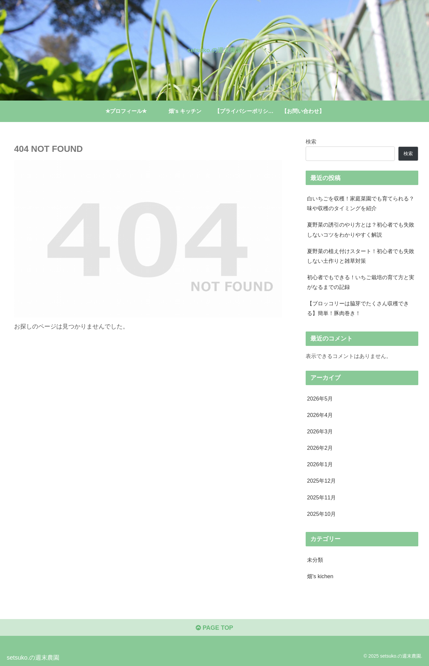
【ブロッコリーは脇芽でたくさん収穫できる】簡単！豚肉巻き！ (358, 308)
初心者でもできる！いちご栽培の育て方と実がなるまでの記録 (360, 282)
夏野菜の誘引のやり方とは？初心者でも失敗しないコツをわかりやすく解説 (360, 229)
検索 (311, 141)
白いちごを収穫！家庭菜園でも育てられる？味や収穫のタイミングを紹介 (360, 203)
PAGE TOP (214, 627)
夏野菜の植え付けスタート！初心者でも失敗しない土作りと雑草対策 (360, 256)
